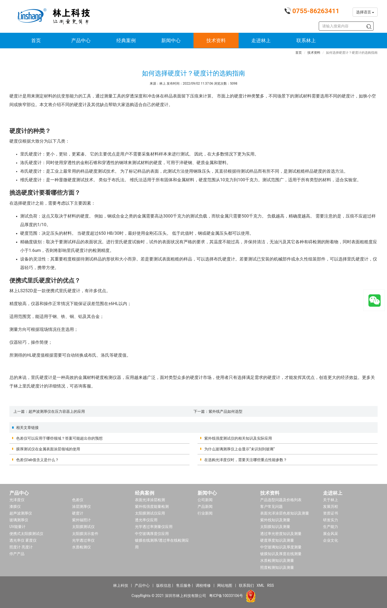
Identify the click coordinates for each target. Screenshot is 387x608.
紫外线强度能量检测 (152, 506)
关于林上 (330, 500)
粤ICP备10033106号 (226, 595)
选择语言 (365, 12)
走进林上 (261, 40)
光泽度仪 (16, 500)
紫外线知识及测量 (275, 520)
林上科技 (120, 585)
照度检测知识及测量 (277, 567)
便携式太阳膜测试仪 (26, 533)
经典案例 (126, 40)
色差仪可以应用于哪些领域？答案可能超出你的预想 (59, 438)
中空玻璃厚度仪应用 (152, 533)
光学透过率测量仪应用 (154, 526)
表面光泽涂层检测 (150, 500)
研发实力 (330, 520)
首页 (36, 40)
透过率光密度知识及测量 (281, 533)
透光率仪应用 (146, 520)
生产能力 (330, 526)
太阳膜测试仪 (83, 526)
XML (260, 585)
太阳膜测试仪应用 (150, 513)
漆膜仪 (15, 506)
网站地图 (224, 585)
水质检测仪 (81, 547)
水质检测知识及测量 (277, 560)
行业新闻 (205, 513)
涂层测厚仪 (81, 506)
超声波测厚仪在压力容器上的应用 (56, 411)
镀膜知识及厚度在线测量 (281, 554)
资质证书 (330, 513)
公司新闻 (205, 500)
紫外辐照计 (81, 520)
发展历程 (330, 506)
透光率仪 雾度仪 (23, 540)
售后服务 (183, 585)
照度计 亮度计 (21, 547)
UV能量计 (17, 526)
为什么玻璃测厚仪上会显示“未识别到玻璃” (239, 449)
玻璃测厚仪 (18, 520)
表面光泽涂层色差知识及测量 (284, 513)
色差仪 (77, 500)
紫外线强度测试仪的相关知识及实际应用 (238, 438)
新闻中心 (171, 40)
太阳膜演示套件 (85, 533)
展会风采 (330, 533)
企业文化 (330, 540)
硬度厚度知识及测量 (277, 540)
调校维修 (203, 585)
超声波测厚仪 (20, 513)
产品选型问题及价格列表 (281, 500)
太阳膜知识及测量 (275, 526)
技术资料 (216, 40)
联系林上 (306, 40)
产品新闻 (205, 506)
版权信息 (163, 585)
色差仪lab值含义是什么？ (37, 460)
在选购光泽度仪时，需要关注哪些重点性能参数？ (245, 460)
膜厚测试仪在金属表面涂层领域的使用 (48, 449)
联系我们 (246, 585)
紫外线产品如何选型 (225, 411)
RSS (270, 585)
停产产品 (16, 554)
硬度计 (77, 513)
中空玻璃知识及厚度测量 (281, 547)
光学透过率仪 (83, 540)
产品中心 (81, 40)
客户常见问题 (271, 506)
